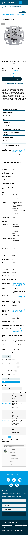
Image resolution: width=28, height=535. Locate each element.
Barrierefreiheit (18, 530)
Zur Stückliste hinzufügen (11, 79)
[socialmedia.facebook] (8, 480)
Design (14, 119)
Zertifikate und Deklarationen (14, 129)
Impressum (17, 527)
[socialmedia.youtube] (11, 485)
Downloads (13, 17)
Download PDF (15, 70)
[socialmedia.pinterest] (17, 485)
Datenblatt (5, 17)
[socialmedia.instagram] (20, 480)
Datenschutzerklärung (7, 530)
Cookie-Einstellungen (7, 525)
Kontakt (4, 533)
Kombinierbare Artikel (8, 19)
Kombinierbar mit (14, 137)
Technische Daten (14, 112)
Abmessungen (14, 122)
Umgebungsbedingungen (14, 109)
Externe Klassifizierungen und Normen (14, 133)
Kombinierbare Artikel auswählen (13, 83)
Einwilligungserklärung (7, 527)
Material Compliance (14, 126)
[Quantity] (8, 75)
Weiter (5, 514)
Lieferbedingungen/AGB (21, 525)
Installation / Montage (14, 106)
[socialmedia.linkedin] (14, 480)
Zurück (22, 11)
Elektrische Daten (14, 115)
